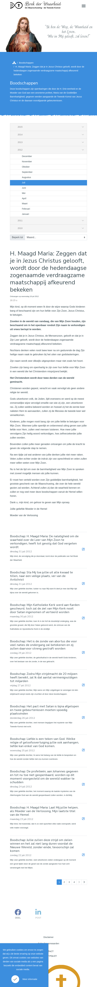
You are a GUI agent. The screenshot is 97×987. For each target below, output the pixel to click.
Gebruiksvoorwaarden (48, 917)
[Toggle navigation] (83, 6)
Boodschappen (26, 36)
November (27, 135)
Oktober (26, 140)
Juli (23, 156)
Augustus (26, 151)
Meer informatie (30, 979)
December (27, 130)
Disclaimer (48, 911)
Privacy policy (48, 929)
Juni (24, 161)
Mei (23, 167)
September (27, 146)
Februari (26, 182)
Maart (24, 177)
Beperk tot (17, 211)
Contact (49, 925)
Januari (25, 188)
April (24, 172)
